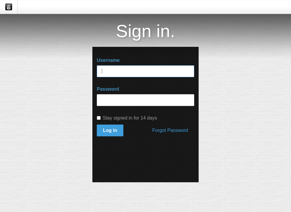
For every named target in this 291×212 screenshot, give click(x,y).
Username (108, 60)
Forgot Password (170, 130)
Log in (110, 130)
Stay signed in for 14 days (127, 117)
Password (108, 89)
